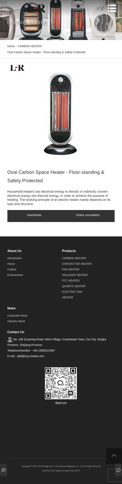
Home (11, 46)
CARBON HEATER (30, 46)
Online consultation (88, 215)
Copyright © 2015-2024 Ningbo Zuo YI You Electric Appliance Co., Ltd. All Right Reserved (61, 466)
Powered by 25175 (71, 471)
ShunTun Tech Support (52, 471)
